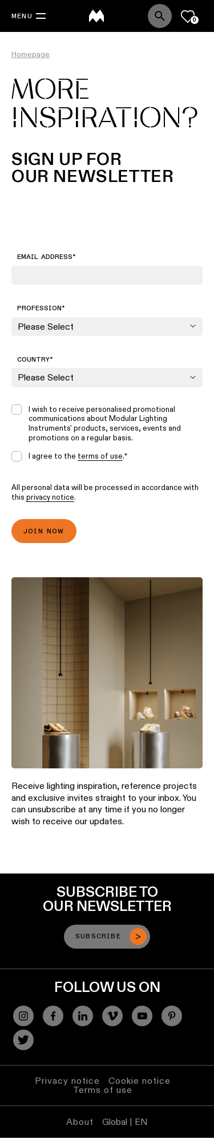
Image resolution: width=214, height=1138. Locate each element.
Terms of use (102, 1089)
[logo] (96, 16)
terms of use (100, 455)
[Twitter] (23, 1040)
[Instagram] (23, 1016)
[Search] (160, 16)
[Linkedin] (83, 1016)
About (80, 1121)
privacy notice (50, 496)
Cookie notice (139, 1080)
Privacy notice (67, 1080)
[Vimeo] (112, 1016)
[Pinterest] (172, 1016)
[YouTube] (142, 1016)
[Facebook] (53, 1016)
